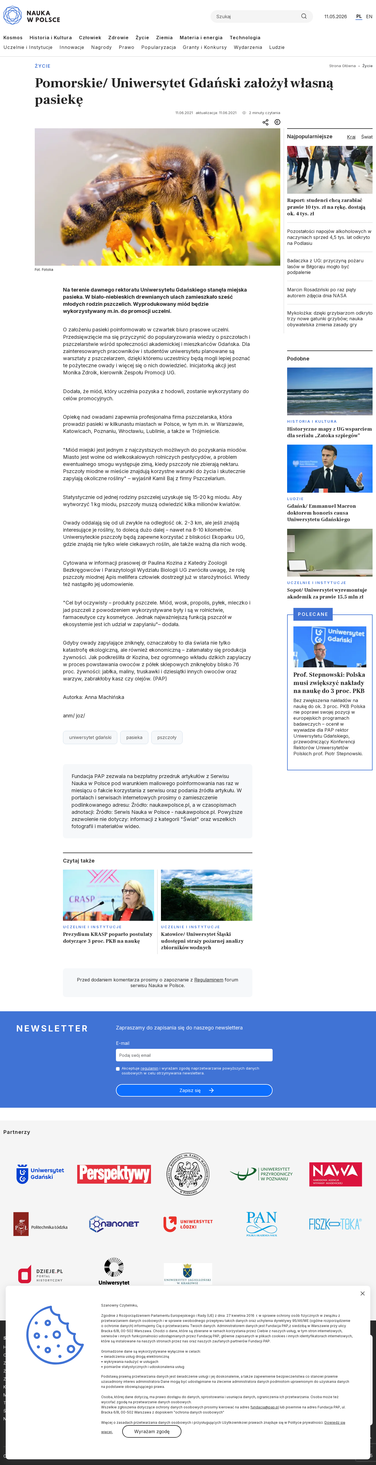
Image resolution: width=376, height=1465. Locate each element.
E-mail (122, 1043)
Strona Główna (342, 65)
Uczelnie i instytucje (92, 927)
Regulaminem (208, 980)
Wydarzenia (248, 47)
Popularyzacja (158, 47)
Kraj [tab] (351, 137)
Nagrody (101, 47)
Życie (142, 37)
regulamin (149, 1068)
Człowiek (90, 37)
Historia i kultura (312, 421)
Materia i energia (201, 37)
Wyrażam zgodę (151, 1431)
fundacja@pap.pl (264, 1407)
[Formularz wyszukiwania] (262, 16)
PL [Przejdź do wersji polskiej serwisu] (359, 16)
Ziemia (164, 37)
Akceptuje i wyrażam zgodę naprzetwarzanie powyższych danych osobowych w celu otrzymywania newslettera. (190, 1070)
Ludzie (277, 47)
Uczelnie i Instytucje (28, 47)
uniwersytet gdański (90, 737)
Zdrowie (118, 37)
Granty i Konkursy (205, 47)
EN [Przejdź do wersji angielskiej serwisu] (369, 16)
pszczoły (167, 737)
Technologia (245, 37)
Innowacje (72, 47)
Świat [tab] (367, 137)
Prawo (126, 47)
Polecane (313, 614)
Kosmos (13, 37)
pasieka (134, 737)
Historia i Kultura (51, 37)
